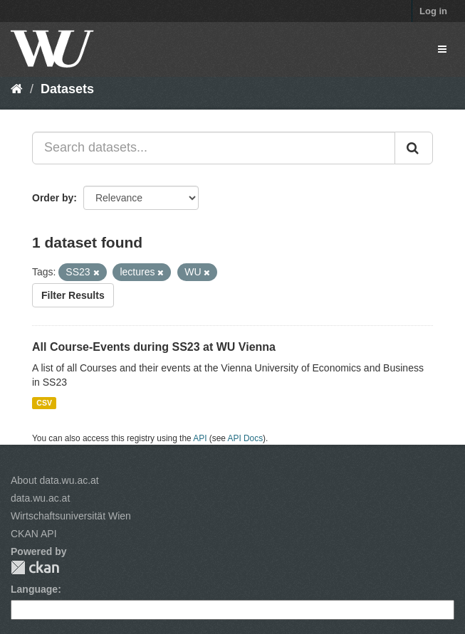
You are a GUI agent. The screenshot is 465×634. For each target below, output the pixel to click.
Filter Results (73, 295)
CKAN (35, 567)
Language (34, 589)
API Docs (245, 438)
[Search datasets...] (213, 148)
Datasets (67, 89)
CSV (44, 402)
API (200, 438)
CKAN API (34, 533)
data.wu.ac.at (40, 498)
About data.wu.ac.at (55, 480)
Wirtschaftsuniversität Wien (71, 516)
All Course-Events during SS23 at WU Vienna (154, 347)
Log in (433, 11)
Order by (52, 198)
